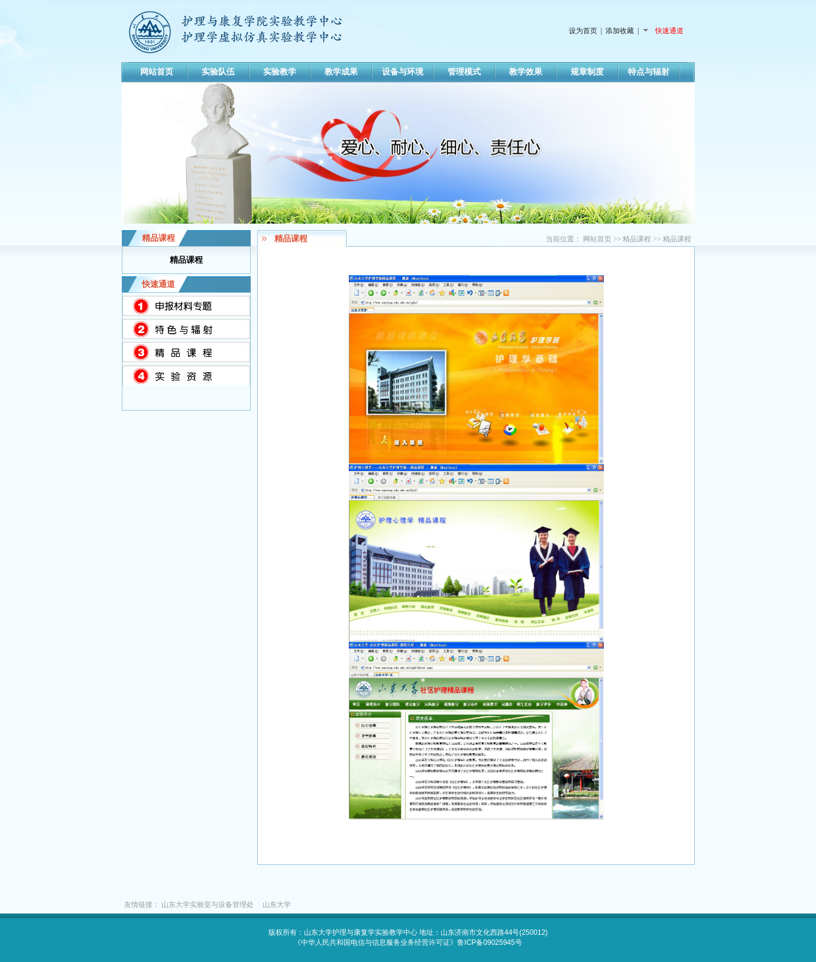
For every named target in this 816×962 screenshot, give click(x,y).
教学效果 (525, 71)
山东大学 (277, 904)
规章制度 (587, 71)
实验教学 (279, 71)
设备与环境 (402, 71)
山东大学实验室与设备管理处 (207, 904)
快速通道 (668, 31)
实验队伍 (218, 71)
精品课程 (637, 239)
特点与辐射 (648, 71)
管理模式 (464, 71)
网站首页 (156, 71)
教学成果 (341, 71)
